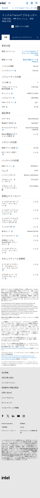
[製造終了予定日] (15, 123)
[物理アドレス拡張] (17, 148)
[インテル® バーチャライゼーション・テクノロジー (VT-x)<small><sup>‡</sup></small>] (16, 222)
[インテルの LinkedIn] (13, 416)
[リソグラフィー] (15, 71)
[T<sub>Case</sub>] (7, 170)
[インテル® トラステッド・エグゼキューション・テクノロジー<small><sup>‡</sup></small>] (3, 270)
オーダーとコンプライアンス (22, 37)
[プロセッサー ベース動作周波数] (12, 89)
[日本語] (31, 3)
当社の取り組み (8, 378)
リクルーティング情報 (10, 408)
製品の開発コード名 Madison (30, 61)
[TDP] (6, 107)
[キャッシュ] (12, 93)
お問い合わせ (7, 393)
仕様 (5, 37)
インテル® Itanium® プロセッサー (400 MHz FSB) (30, 53)
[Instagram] (23, 416)
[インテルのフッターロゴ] (6, 477)
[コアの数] (10, 82)
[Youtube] (18, 416)
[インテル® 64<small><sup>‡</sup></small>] (14, 227)
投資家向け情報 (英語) (10, 388)
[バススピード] (13, 98)
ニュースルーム (8, 398)
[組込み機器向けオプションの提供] (13, 136)
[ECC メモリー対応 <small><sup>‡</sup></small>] (3, 154)
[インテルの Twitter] (8, 416)
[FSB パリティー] (15, 102)
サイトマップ (7, 403)
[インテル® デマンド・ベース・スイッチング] (5, 252)
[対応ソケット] (13, 166)
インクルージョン (8, 383)
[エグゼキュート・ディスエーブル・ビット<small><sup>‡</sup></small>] (5, 278)
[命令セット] (12, 231)
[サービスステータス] (3, 130)
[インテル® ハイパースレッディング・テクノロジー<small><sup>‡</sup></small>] (10, 214)
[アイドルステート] (17, 236)
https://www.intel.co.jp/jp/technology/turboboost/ (15, 348)
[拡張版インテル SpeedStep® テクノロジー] (8, 244)
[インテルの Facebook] (2, 416)
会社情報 (5, 373)
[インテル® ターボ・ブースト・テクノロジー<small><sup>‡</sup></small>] (5, 205)
